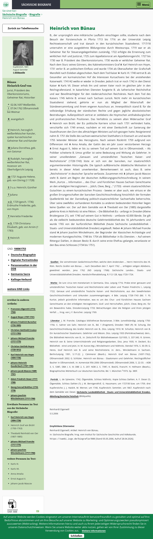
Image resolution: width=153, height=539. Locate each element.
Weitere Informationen (93, 530)
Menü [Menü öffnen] (145, 4)
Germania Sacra (20, 274)
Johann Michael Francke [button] (137, 228)
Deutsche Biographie (23, 254)
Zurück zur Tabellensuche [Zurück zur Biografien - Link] (23, 28)
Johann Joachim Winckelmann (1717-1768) (23, 397)
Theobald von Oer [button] (117, 207)
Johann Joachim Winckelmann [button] (77, 232)
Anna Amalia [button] (79, 144)
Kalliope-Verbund (21, 279)
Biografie (34, 14)
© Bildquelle (19, 72)
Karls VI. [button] (125, 73)
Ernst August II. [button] (61, 148)
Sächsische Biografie (14, 14)
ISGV (6, 4)
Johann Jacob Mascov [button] (138, 173)
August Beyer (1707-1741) (22, 317)
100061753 (20, 248)
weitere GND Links (18, 289)
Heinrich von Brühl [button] (63, 123)
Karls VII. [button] (66, 85)
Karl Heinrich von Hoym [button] (136, 64)
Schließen (76, 536)
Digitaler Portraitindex (24, 260)
